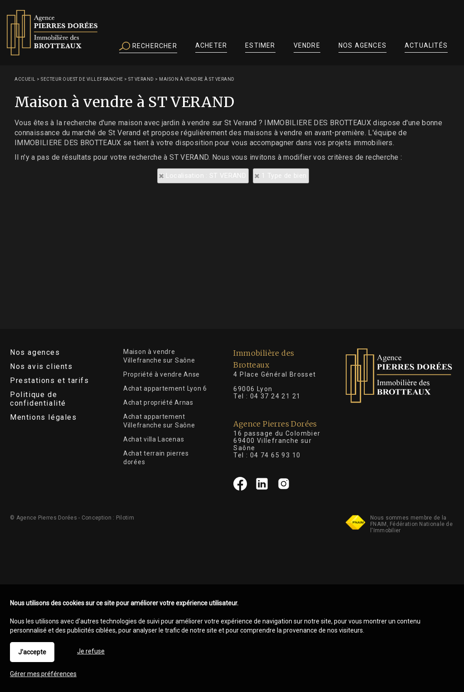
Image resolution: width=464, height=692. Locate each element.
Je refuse (91, 651)
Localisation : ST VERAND (206, 176)
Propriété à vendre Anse (161, 374)
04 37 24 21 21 (275, 396)
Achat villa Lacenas (153, 439)
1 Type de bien (283, 176)
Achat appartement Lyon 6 (165, 388)
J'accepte (32, 652)
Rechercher (148, 46)
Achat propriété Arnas (158, 402)
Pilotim (125, 518)
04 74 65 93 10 (275, 455)
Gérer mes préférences (43, 673)
